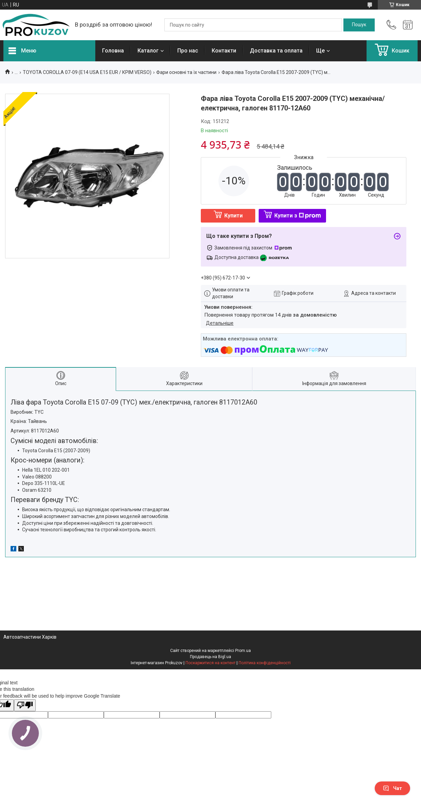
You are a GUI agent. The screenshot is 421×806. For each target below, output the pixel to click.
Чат (392, 788)
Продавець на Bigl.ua (210, 656)
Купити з (297, 215)
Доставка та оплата (276, 50)
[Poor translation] (25, 705)
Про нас (187, 50)
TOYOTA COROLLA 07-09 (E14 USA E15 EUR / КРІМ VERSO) (87, 72)
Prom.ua (243, 650)
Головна (113, 50)
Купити (233, 215)
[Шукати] (359, 24)
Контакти (224, 50)
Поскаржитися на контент (210, 662)
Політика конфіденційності (265, 662)
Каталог (148, 50)
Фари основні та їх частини (186, 72)
